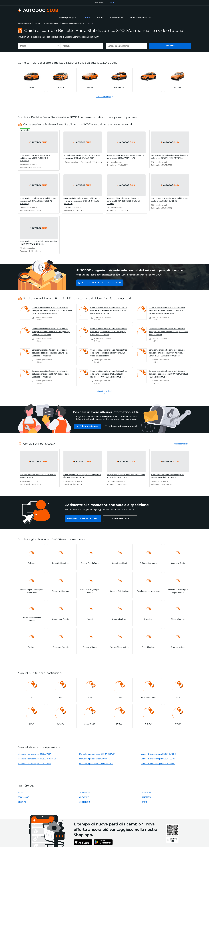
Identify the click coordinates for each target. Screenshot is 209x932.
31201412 (22, 802)
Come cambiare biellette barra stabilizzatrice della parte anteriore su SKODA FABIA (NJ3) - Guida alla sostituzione (108, 310)
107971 (144, 802)
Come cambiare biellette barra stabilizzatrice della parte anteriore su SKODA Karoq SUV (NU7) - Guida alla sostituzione (167, 310)
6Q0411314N (85, 802)
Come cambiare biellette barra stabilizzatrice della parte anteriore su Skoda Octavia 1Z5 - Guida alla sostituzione (108, 353)
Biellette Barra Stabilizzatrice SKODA (101, 283)
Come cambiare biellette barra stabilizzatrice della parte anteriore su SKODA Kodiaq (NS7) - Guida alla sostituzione (51, 374)
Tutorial (37, 23)
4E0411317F (23, 792)
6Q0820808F (23, 797)
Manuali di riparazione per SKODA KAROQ (158, 763)
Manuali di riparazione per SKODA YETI (95, 758)
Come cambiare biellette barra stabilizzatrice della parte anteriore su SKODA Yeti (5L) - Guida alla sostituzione (168, 331)
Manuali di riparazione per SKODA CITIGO (96, 763)
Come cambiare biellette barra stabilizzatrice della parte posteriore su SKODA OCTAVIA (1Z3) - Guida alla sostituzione (168, 374)
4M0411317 (84, 797)
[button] (115, 17)
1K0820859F (146, 792)
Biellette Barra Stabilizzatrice (73, 23)
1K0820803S (84, 792)
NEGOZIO (99, 2)
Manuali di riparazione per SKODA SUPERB (158, 754)
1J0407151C (146, 797)
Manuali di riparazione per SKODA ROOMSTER (37, 758)
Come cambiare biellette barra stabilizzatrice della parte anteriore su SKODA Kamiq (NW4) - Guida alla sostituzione (51, 331)
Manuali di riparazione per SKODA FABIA (34, 754)
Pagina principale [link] (24, 23)
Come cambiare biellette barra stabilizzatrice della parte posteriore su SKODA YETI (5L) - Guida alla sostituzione (108, 331)
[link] (67, 17)
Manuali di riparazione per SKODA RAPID (34, 763)
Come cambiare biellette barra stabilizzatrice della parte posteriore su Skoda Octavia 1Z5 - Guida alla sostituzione (50, 353)
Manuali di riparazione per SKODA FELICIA (158, 758)
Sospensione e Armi (51, 23)
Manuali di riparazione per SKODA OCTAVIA (97, 754)
